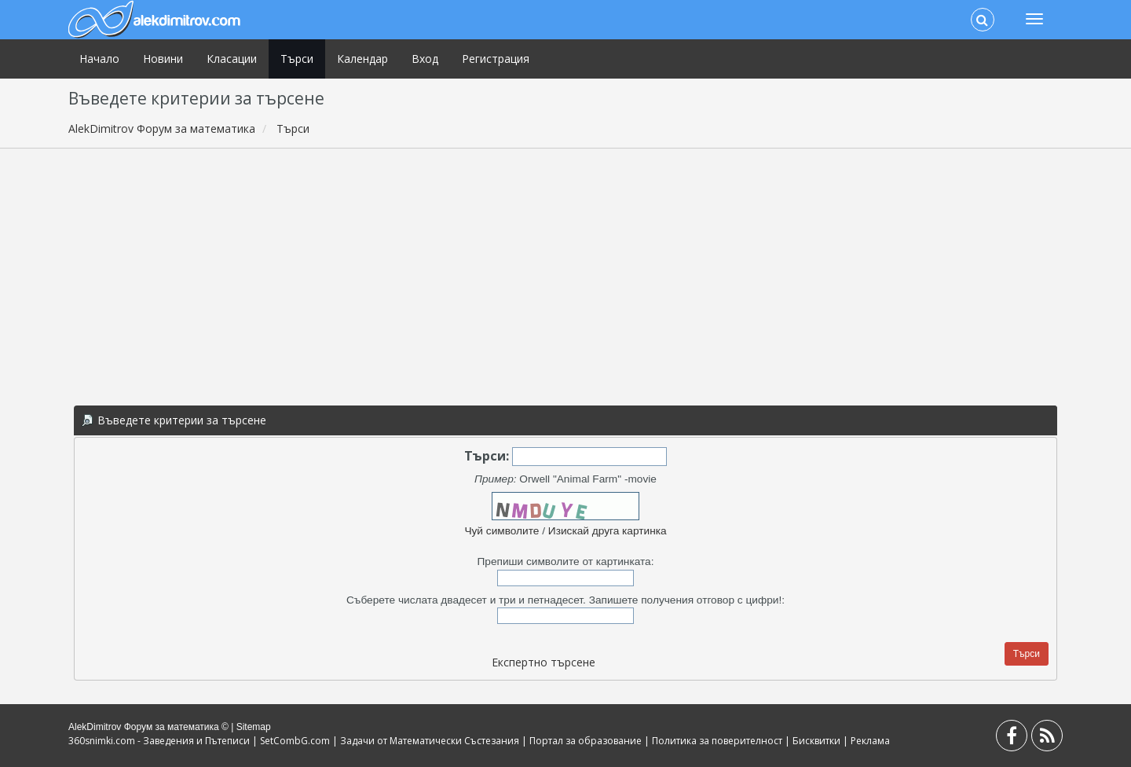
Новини (163, 58)
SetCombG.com (295, 740)
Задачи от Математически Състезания (429, 740)
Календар (362, 58)
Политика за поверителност (717, 740)
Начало (99, 58)
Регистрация (495, 58)
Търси (296, 58)
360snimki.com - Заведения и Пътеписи (159, 740)
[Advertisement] (565, 274)
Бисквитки (816, 740)
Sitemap (253, 726)
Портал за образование (585, 740)
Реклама (870, 740)
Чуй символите (501, 531)
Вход (425, 58)
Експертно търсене (543, 662)
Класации (232, 58)
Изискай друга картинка (607, 531)
